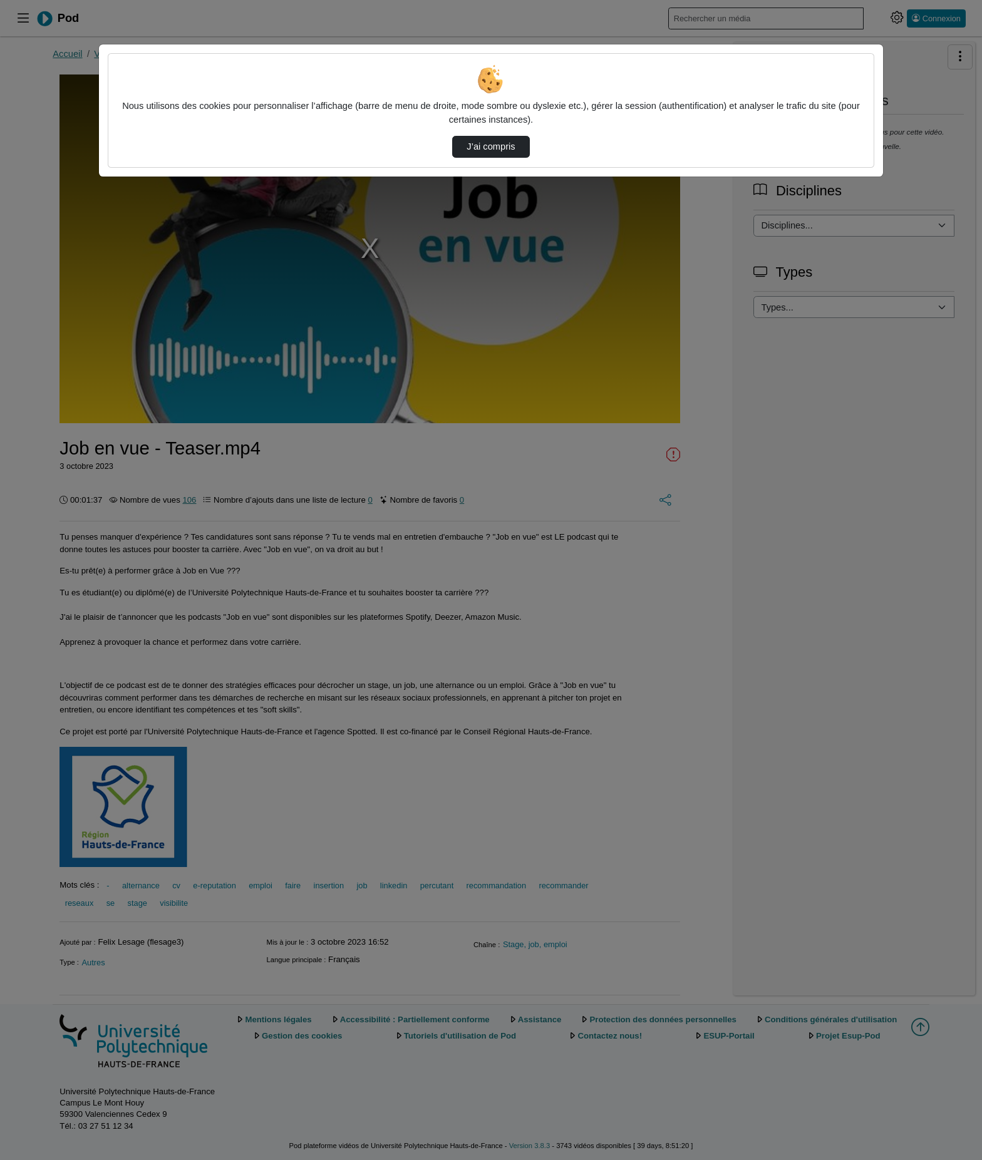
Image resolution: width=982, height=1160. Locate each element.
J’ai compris (491, 146)
